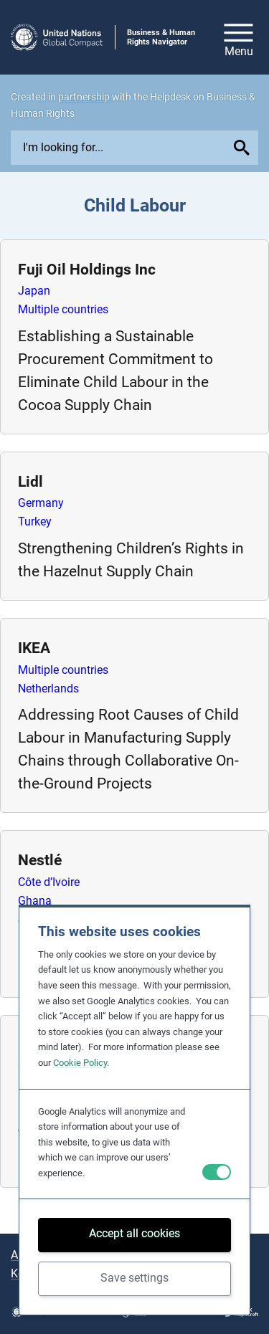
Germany (41, 503)
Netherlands (48, 688)
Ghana (35, 900)
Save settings (134, 1278)
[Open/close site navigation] (238, 37)
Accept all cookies (134, 1233)
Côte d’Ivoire (49, 882)
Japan (34, 290)
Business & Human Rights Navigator (161, 37)
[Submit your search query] (243, 147)
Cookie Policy (80, 1062)
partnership (84, 97)
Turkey (35, 521)
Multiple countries (63, 309)
